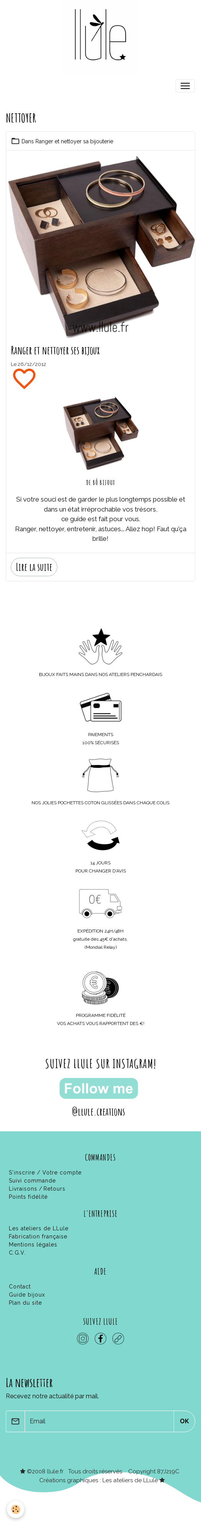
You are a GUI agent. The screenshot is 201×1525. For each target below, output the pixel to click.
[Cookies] (15, 1509)
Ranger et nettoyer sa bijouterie (74, 141)
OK (184, 1421)
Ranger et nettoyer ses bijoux (55, 350)
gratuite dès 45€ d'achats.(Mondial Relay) (100, 939)
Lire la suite (34, 567)
